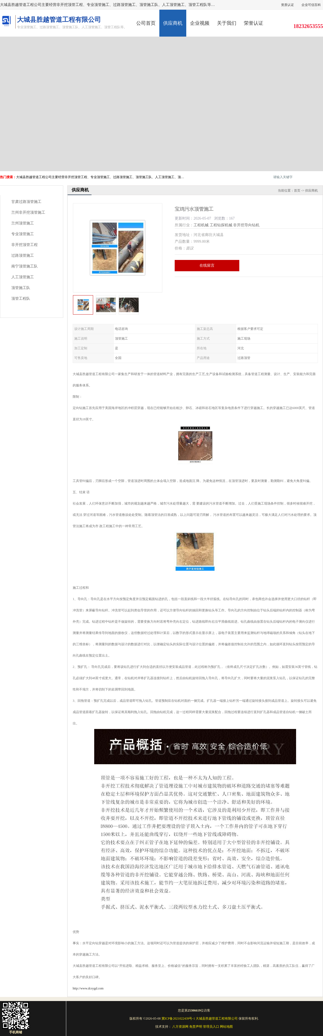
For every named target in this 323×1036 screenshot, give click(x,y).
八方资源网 (180, 1026)
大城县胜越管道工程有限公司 (217, 1018)
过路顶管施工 (22, 255)
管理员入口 (211, 1026)
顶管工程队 (20, 299)
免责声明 (195, 1026)
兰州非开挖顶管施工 (28, 212)
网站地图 (226, 1026)
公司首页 (146, 23)
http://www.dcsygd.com (88, 988)
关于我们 (226, 23)
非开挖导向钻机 (246, 225)
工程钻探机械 (221, 225)
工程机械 (201, 225)
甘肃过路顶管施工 (26, 202)
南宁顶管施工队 (24, 266)
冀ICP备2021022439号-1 (178, 1018)
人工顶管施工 (22, 277)
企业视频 (199, 23)
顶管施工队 (20, 288)
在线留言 (207, 265)
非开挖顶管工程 (24, 245)
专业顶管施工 (22, 234)
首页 (297, 190)
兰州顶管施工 (22, 223)
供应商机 (172, 23)
